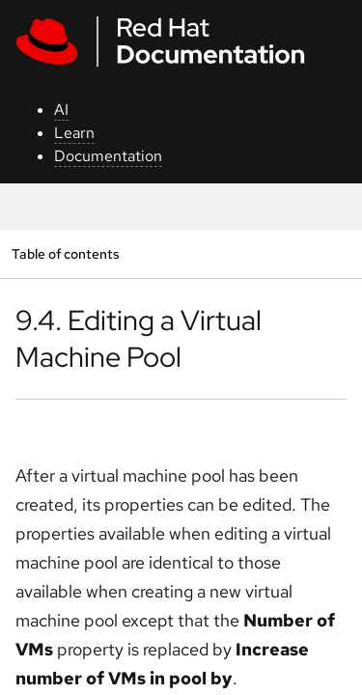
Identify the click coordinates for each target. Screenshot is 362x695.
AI (61, 109)
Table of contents (65, 253)
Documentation (108, 156)
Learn (74, 133)
